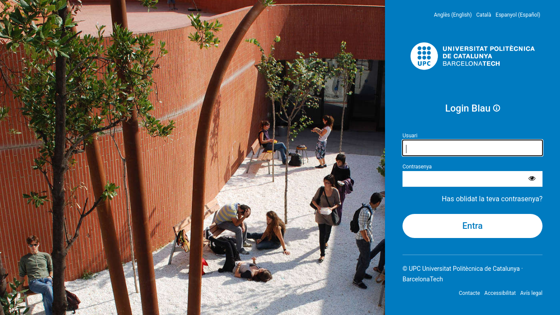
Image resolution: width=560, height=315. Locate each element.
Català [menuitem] (483, 15)
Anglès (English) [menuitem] (453, 15)
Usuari (409, 136)
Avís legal (531, 293)
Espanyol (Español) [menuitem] (518, 15)
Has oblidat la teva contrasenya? (492, 199)
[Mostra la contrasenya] (532, 179)
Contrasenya (417, 167)
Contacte (469, 293)
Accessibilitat (500, 293)
